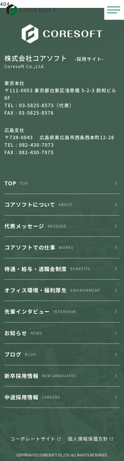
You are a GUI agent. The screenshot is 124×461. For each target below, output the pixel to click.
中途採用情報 (32, 397)
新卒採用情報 (40, 376)
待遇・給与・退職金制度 (47, 269)
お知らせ (23, 333)
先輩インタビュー (40, 311)
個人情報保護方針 (88, 438)
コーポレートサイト (33, 438)
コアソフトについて (38, 204)
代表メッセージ (35, 226)
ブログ (20, 354)
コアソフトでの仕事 (39, 247)
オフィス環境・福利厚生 (52, 290)
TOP (16, 183)
